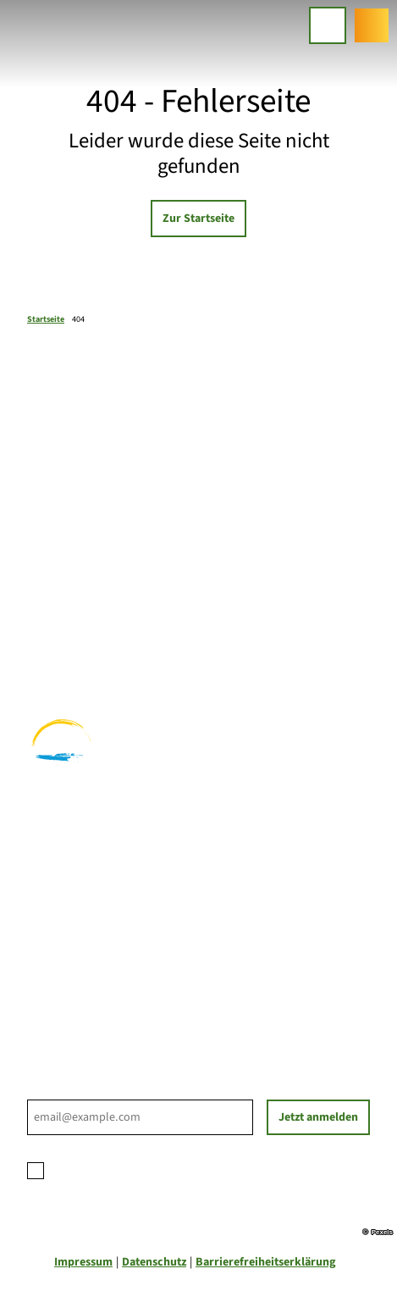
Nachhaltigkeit (65, 982)
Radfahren (54, 638)
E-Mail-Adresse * (67, 1090)
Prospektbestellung (78, 947)
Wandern (50, 620)
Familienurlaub (66, 603)
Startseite (45, 319)
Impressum (83, 1262)
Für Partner (57, 964)
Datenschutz (154, 1262)
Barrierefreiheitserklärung (266, 1262)
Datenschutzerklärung (171, 1168)
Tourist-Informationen (85, 1000)
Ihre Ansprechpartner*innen (100, 929)
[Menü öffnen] (327, 25)
